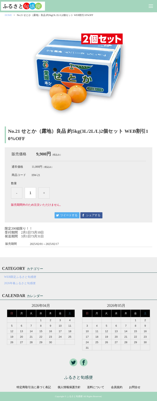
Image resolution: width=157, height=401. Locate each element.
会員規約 (116, 387)
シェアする (93, 215)
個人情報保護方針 (69, 387)
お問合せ (134, 387)
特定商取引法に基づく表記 (34, 387)
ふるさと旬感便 (78, 377)
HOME (8, 15)
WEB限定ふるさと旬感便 (20, 276)
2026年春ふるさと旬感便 (20, 283)
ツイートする (68, 215)
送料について (95, 387)
